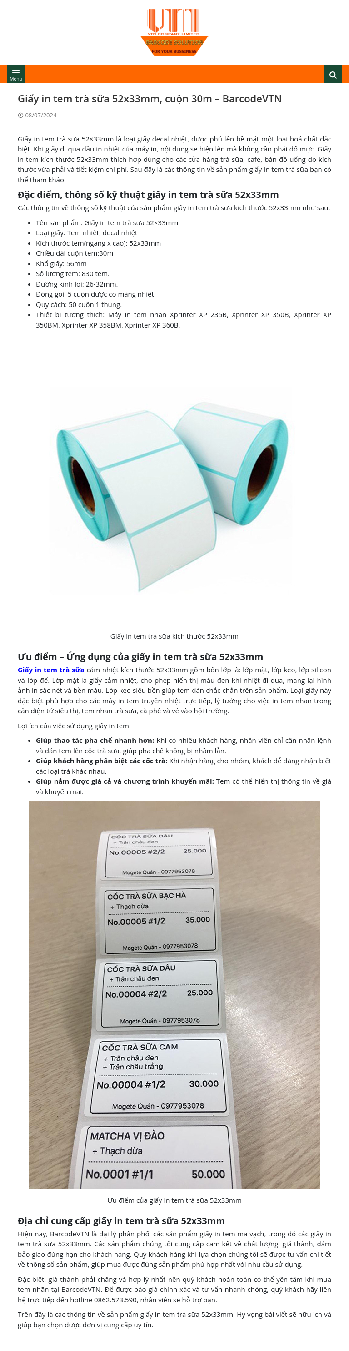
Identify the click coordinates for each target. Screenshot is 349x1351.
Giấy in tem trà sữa (51, 669)
